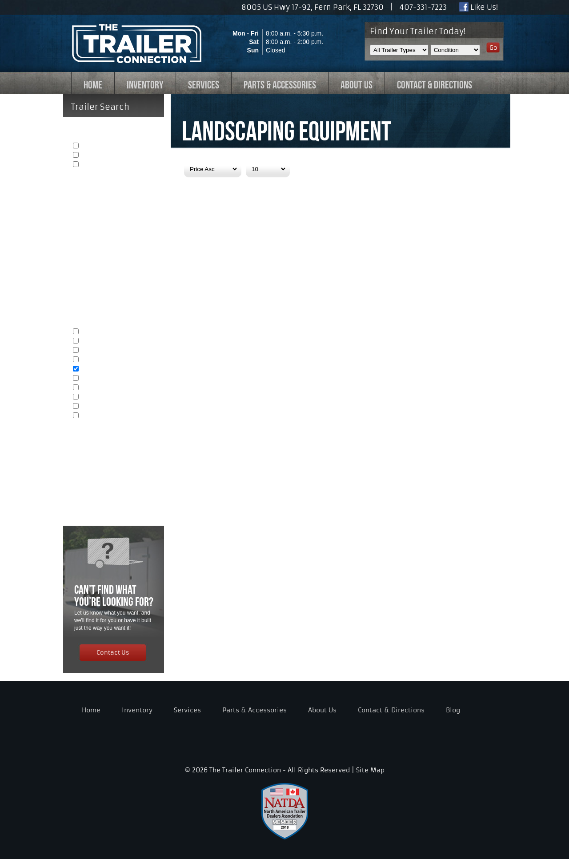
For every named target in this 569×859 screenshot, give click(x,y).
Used (88, 155)
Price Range (114, 465)
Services (187, 710)
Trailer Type (114, 312)
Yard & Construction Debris (116, 388)
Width (114, 263)
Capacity (114, 441)
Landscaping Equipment (113, 369)
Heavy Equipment (105, 379)
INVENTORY (145, 85)
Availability (114, 190)
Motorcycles (97, 351)
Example (93, 165)
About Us (322, 710)
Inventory (137, 710)
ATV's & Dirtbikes (103, 360)
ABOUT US (357, 85)
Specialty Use (99, 416)
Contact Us (112, 652)
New (87, 146)
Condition (114, 126)
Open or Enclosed (114, 239)
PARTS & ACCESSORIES (280, 85)
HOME (93, 85)
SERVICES (203, 85)
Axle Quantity (114, 214)
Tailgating (93, 407)
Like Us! (478, 7)
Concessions (98, 397)
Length (114, 288)
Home (91, 710)
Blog (453, 710)
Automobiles (97, 341)
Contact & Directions (391, 710)
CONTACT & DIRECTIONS (434, 85)
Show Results (95, 486)
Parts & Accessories (254, 710)
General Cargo (101, 332)
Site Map (370, 770)
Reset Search (95, 502)
